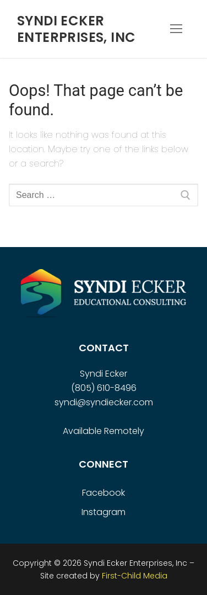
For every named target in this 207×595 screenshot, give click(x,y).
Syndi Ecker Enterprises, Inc (76, 29)
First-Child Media (134, 575)
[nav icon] (176, 29)
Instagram (103, 512)
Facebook (103, 492)
